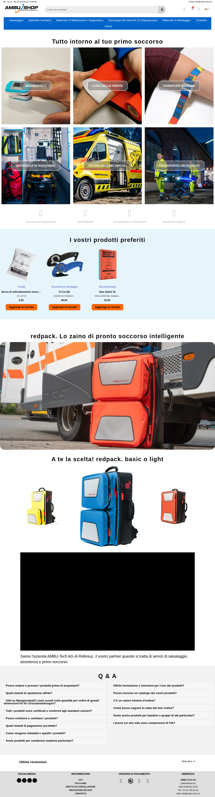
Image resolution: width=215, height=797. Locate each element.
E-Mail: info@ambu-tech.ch (200, 2)
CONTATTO (80, 793)
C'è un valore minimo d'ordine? (134, 700)
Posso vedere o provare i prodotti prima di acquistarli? (42, 685)
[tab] (53, 685)
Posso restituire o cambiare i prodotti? (32, 718)
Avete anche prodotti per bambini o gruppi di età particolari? (154, 715)
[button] (36, 86)
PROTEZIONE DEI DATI (80, 790)
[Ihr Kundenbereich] (184, 9)
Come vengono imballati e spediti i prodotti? (36, 733)
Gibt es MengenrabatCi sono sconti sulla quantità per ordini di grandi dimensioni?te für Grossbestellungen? (51, 702)
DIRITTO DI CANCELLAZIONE (80, 787)
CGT (80, 780)
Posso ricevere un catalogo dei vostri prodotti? (145, 693)
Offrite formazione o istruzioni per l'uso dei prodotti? (148, 685)
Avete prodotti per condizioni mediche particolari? (39, 740)
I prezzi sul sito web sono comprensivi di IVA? (144, 722)
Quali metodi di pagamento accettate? (31, 725)
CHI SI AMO (80, 783)
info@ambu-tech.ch (191, 793)
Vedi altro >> (189, 761)
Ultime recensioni (33, 762)
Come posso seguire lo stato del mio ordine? (143, 708)
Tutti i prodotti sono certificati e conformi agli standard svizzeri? (49, 710)
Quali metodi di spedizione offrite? (29, 693)
